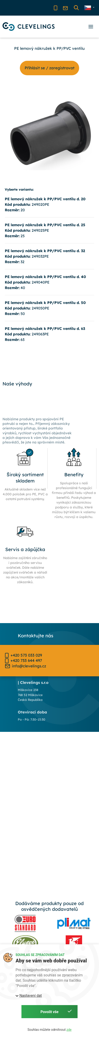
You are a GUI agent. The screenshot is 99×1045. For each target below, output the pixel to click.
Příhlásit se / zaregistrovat (49, 67)
